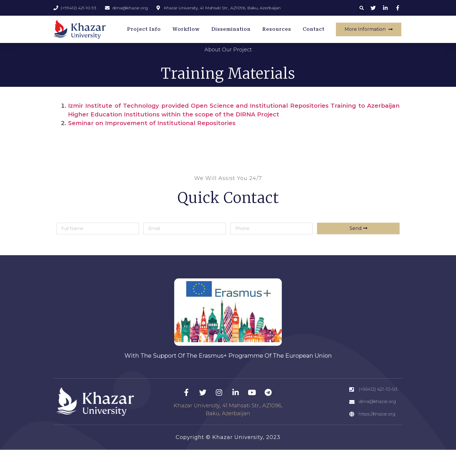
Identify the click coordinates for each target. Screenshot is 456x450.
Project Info (144, 29)
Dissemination (231, 29)
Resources (276, 29)
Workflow (186, 29)
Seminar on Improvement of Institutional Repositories (152, 123)
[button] (361, 7)
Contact (314, 29)
